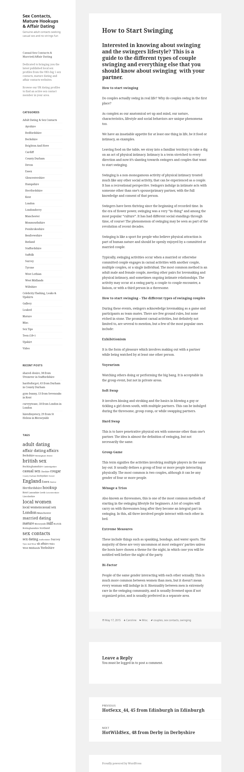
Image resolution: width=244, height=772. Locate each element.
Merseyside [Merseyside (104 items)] (40, 523)
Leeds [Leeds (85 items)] (42, 492)
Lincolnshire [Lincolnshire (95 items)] (29, 496)
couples (158, 620)
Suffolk (29, 254)
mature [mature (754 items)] (28, 523)
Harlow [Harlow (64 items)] (53, 482)
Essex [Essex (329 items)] (45, 482)
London (30, 203)
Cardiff (29, 152)
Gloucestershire (35, 177)
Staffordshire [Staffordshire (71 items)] (44, 539)
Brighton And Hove (37, 145)
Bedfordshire (33, 133)
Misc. (26, 322)
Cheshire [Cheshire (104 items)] (45, 471)
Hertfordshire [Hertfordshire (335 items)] (32, 488)
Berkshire (31, 139)
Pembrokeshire (34, 229)
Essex (28, 171)
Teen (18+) (29, 335)
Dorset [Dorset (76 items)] (52, 476)
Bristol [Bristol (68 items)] (49, 455)
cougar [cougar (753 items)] (55, 471)
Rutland (30, 242)
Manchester (32, 216)
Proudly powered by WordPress (121, 763)
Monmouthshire (35, 222)
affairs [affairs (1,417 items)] (52, 450)
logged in (127, 663)
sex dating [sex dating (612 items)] (30, 539)
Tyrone (29, 267)
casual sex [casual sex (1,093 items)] (31, 470)
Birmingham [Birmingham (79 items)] (40, 455)
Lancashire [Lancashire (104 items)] (34, 492)
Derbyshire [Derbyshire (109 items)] (42, 475)
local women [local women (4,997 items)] (37, 501)
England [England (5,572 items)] (32, 481)
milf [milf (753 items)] (50, 523)
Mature (27, 316)
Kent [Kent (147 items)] (25, 492)
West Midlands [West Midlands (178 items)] (31, 547)
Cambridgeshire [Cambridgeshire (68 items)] (50, 466)
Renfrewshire (33, 235)
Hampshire (32, 184)
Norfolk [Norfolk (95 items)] (57, 523)
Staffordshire (33, 248)
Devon (29, 165)
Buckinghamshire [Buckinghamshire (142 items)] (33, 466)
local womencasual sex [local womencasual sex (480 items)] (39, 507)
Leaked (27, 310)
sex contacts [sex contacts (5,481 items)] (36, 533)
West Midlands (34, 280)
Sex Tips (28, 329)
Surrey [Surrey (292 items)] (55, 539)
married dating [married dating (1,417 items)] (37, 518)
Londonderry (33, 210)
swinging (185, 620)
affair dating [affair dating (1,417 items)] (34, 450)
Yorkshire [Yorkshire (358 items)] (47, 548)
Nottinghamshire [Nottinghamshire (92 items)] (31, 528)
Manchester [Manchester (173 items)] (44, 512)
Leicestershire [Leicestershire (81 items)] (52, 492)
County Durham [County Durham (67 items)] (29, 476)
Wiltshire (31, 286)
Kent (28, 197)
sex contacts (171, 620)
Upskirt (27, 342)
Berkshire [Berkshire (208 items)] (29, 455)
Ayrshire (30, 126)
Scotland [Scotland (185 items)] (45, 528)
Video (26, 348)
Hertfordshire (34, 190)
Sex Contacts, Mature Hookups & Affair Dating (40, 21)
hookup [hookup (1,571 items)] (50, 487)
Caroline (131, 620)
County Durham (35, 158)
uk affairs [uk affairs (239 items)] (43, 543)
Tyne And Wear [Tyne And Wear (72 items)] (29, 544)
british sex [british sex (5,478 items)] (35, 461)
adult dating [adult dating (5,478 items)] (36, 444)
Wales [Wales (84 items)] (52, 544)
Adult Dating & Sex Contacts (40, 120)
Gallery (27, 303)
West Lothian (33, 274)
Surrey (29, 261)
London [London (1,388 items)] (30, 512)
